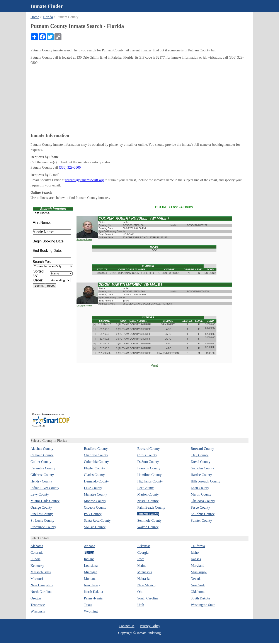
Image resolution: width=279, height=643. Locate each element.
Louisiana (91, 565)
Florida (48, 17)
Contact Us (126, 626)
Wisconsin (38, 611)
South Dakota (200, 598)
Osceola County (95, 507)
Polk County (92, 514)
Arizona (89, 546)
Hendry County (41, 481)
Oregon (36, 598)
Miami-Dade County (45, 501)
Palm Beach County (151, 507)
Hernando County (96, 481)
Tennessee (38, 605)
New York (198, 585)
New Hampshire (42, 585)
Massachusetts (41, 572)
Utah (140, 605)
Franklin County (148, 468)
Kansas (196, 559)
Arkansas (143, 546)
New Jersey (92, 585)
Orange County (41, 507)
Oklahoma (198, 592)
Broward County (202, 448)
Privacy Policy (150, 626)
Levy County (40, 494)
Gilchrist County (42, 475)
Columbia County (96, 462)
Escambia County (43, 468)
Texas (88, 605)
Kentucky (37, 565)
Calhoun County (42, 455)
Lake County (93, 488)
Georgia (142, 552)
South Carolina (147, 598)
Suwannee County (43, 527)
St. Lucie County (42, 520)
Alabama (37, 546)
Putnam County (148, 514)
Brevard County (148, 448)
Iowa (140, 559)
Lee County (145, 488)
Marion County (148, 494)
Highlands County (150, 481)
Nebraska (143, 578)
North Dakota (93, 592)
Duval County (200, 462)
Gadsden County (202, 468)
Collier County (41, 462)
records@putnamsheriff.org (84, 180)
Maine (141, 565)
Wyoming (91, 611)
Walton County (147, 527)
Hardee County (201, 475)
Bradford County (96, 448)
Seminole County (149, 520)
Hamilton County (149, 475)
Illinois (35, 559)
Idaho (195, 552)
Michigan (90, 572)
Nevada (196, 578)
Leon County (200, 488)
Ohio (140, 592)
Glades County (94, 475)
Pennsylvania (93, 598)
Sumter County (201, 520)
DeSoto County (148, 462)
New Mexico (146, 585)
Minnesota (144, 572)
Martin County (201, 494)
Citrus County (147, 455)
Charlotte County (96, 455)
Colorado (37, 552)
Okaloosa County (203, 501)
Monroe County (95, 501)
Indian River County (45, 488)
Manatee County (95, 494)
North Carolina (41, 592)
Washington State (203, 605)
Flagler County (94, 468)
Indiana (89, 559)
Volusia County (94, 527)
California (198, 546)
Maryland (197, 565)
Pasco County (200, 507)
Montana (90, 578)
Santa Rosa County (97, 520)
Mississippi (199, 572)
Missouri (37, 578)
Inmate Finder (47, 6)
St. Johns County (202, 514)
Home (35, 17)
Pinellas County (42, 514)
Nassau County (147, 501)
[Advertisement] (139, 98)
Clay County (199, 455)
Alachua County (42, 448)
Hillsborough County (205, 481)
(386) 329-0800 (70, 167)
